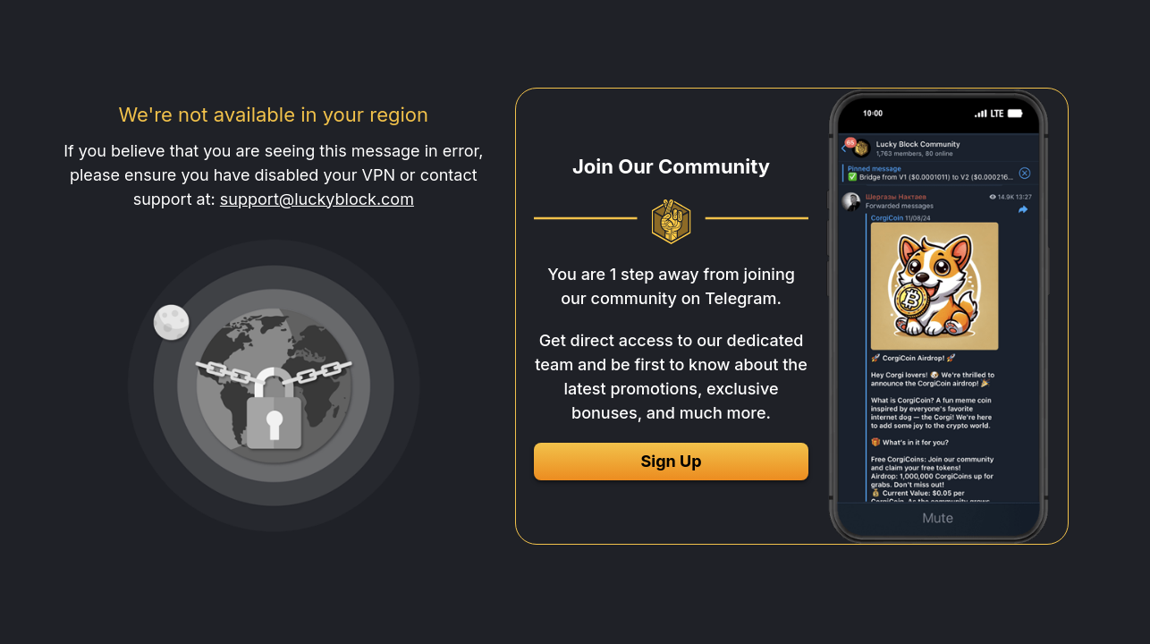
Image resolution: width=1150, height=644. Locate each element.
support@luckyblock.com (317, 199)
